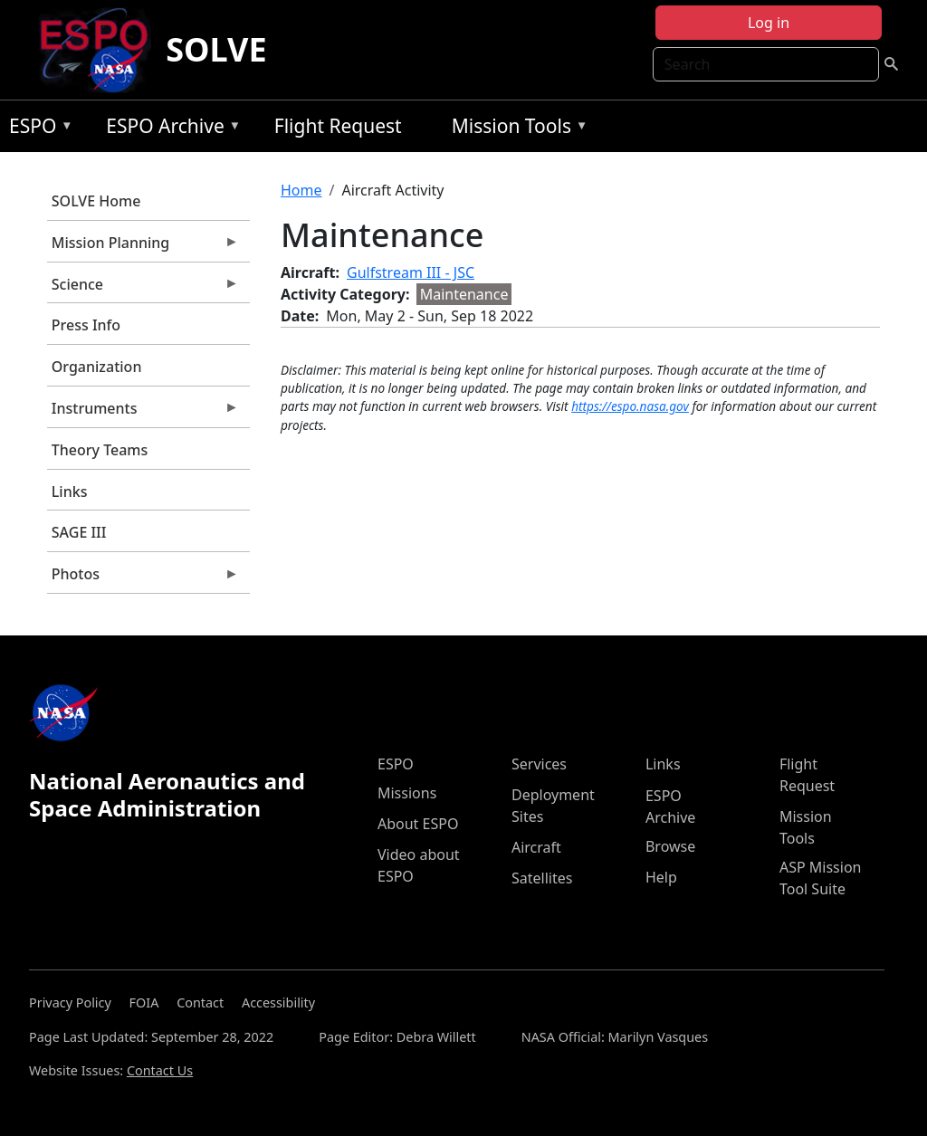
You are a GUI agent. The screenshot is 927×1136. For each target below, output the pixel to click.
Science (143, 288)
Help (661, 877)
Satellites (541, 878)
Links (70, 491)
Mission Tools (515, 129)
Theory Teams (100, 450)
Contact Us (160, 1070)
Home (301, 190)
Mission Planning (143, 247)
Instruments (143, 412)
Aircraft (536, 847)
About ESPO (417, 824)
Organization (97, 367)
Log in (768, 23)
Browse (670, 846)
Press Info (86, 325)
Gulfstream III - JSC (410, 272)
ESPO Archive (169, 129)
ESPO (36, 129)
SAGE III (79, 532)
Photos (143, 578)
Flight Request (338, 125)
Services (539, 764)
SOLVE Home (96, 201)
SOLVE (216, 49)
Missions (406, 793)
